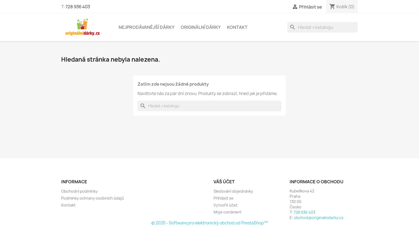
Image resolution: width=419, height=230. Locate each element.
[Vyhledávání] (322, 27)
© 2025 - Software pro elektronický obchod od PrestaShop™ (209, 223)
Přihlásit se (224, 198)
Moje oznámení (227, 212)
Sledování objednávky (233, 191)
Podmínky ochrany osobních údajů (92, 198)
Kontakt (237, 27)
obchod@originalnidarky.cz (318, 217)
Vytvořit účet (226, 205)
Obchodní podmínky (79, 191)
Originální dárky (201, 27)
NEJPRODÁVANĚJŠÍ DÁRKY (146, 27)
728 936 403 (77, 7)
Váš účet (224, 182)
